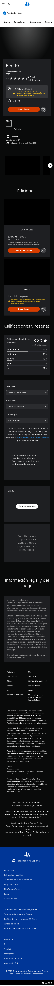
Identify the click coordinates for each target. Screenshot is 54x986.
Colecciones (19, 22)
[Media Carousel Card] (22, 165)
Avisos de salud (13, 769)
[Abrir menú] (3, 4)
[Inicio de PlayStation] (27, 4)
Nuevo (7, 22)
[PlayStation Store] (13, 13)
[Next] (50, 165)
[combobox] (27, 392)
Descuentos (35, 22)
